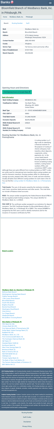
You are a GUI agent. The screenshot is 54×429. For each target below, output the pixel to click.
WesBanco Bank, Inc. (16, 17)
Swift (27, 23)
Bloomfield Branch (8, 301)
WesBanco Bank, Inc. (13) (10, 335)
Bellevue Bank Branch (9, 292)
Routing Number (17, 23)
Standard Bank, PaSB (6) (10, 343)
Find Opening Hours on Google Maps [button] (17, 92)
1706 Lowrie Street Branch (11, 298)
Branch (6, 23)
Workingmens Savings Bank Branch (14, 294)
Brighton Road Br (7, 305)
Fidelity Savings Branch (10, 296)
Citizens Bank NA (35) (9, 326)
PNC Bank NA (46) (8, 324)
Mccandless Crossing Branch (12, 317)
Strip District (6, 311)
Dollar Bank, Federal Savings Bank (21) (15, 330)
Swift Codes (27, 417)
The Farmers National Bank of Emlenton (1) (16, 362)
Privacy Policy (27, 426)
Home (5, 17)
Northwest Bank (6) (8, 345)
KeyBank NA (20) (7, 332)
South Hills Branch (8, 303)
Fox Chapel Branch (8, 313)
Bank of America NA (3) (10, 352)
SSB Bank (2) (6, 356)
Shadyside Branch (8, 315)
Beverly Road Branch (9, 307)
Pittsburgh (29, 17)
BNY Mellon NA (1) (8, 364)
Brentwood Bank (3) (8, 349)
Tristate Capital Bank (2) (10, 358)
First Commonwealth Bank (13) (12, 337)
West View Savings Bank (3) (11, 347)
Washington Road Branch (10, 309)
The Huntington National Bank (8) (13, 339)
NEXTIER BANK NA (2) (9, 354)
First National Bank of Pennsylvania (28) (15, 328)
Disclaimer (27, 422)
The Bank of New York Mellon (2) (13, 360)
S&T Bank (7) (6, 341)
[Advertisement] (27, 71)
